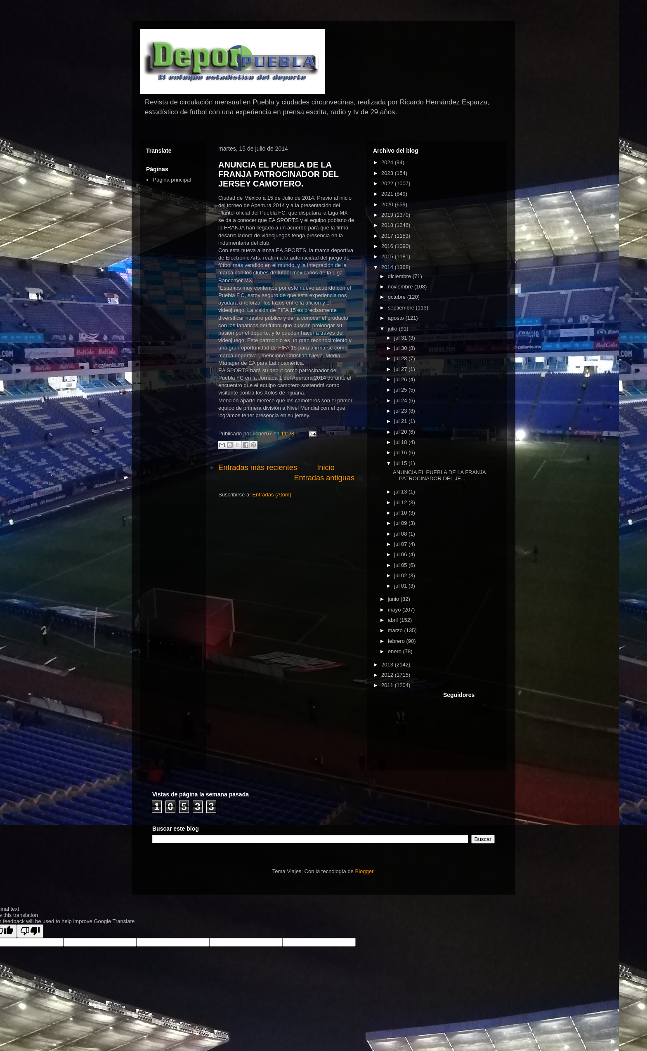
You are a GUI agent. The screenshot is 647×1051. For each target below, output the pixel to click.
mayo (395, 610)
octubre (397, 297)
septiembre (402, 308)
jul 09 (401, 523)
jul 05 (401, 565)
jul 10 (401, 513)
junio (394, 599)
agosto (397, 318)
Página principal (172, 180)
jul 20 (401, 432)
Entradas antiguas (324, 478)
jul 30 (401, 348)
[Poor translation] (30, 931)
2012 (388, 675)
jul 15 (401, 463)
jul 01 (401, 586)
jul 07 (401, 544)
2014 (388, 267)
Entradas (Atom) (271, 494)
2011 (388, 685)
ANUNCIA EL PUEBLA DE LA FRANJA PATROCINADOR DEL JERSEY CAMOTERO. (278, 174)
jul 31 (401, 338)
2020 (388, 204)
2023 (388, 173)
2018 (388, 225)
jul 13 (401, 492)
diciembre (400, 276)
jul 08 (401, 534)
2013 (388, 664)
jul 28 (401, 358)
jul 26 (401, 379)
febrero (397, 641)
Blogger (364, 871)
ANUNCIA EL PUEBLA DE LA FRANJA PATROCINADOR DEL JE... (439, 475)
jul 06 (401, 554)
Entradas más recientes (257, 467)
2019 (388, 215)
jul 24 (401, 400)
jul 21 (401, 421)
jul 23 (401, 411)
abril (393, 620)
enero (395, 651)
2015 (388, 256)
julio (393, 329)
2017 (388, 236)
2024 (388, 162)
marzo (396, 630)
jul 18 (401, 442)
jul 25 (401, 390)
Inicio (325, 467)
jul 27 (401, 369)
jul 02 (401, 575)
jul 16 (401, 452)
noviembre (401, 286)
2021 (388, 194)
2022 (388, 183)
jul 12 (401, 502)
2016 (388, 246)
